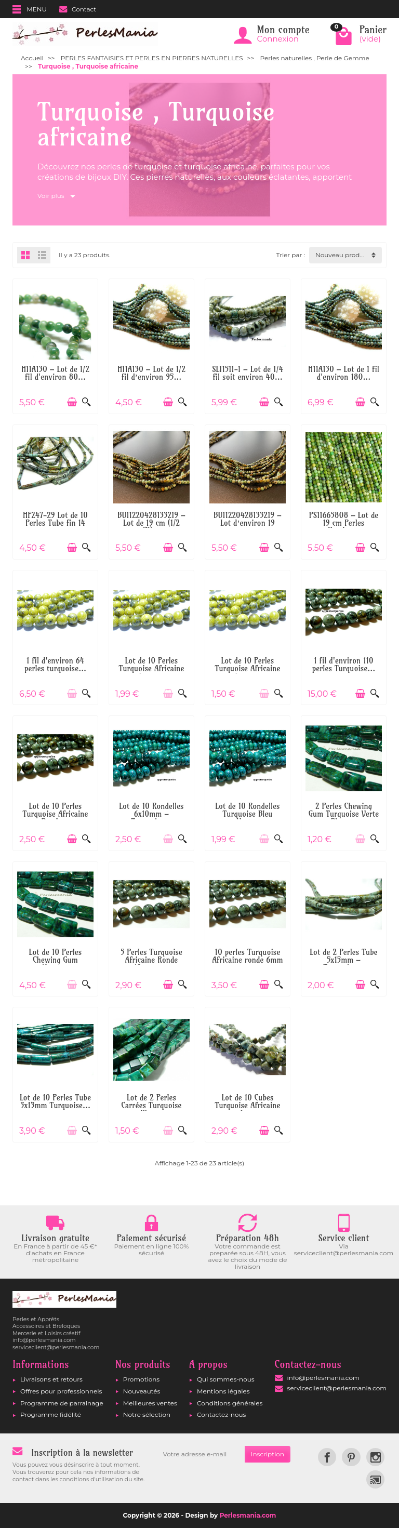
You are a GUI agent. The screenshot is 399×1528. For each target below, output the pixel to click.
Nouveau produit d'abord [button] (348, 255)
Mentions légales (223, 1391)
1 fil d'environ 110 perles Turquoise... (344, 664)
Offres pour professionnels (61, 1391)
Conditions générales (229, 1403)
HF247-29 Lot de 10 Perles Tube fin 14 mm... (55, 523)
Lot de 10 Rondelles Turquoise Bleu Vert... (247, 814)
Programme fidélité (50, 1414)
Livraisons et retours (51, 1379)
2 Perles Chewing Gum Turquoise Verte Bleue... (344, 814)
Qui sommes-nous (226, 1379)
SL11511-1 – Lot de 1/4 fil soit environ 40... (247, 373)
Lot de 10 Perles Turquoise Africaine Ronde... (55, 814)
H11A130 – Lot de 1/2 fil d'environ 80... (55, 373)
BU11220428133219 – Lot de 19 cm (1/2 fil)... (151, 523)
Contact (77, 9)
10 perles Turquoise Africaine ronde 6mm (247, 956)
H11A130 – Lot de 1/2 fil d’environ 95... (151, 373)
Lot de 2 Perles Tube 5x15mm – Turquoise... (344, 960)
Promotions (141, 1379)
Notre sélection (146, 1414)
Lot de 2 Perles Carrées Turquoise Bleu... (151, 1105)
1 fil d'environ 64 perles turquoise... (55, 664)
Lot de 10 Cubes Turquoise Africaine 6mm (248, 1105)
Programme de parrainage (61, 1403)
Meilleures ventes (150, 1403)
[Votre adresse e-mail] (201, 1454)
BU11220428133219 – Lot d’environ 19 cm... (248, 523)
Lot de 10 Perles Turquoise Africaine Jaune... (151, 668)
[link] (327, 1457)
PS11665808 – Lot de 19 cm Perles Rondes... (344, 523)
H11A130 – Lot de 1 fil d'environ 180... (343, 373)
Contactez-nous (221, 1414)
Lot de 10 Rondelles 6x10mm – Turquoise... (151, 814)
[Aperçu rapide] (86, 402)
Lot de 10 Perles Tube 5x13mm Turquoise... (55, 1101)
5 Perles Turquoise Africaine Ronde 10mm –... (151, 960)
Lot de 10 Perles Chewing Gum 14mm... (55, 960)
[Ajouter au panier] (71, 402)
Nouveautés (142, 1391)
